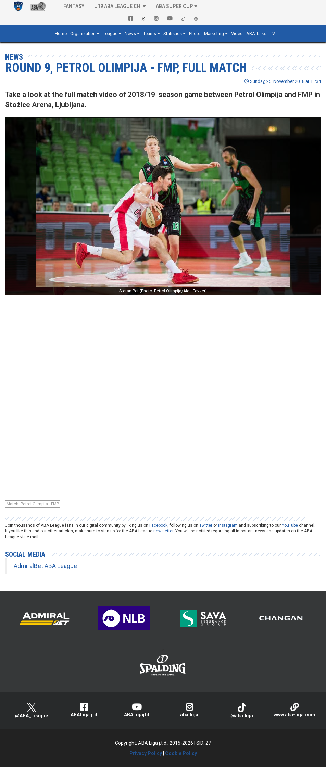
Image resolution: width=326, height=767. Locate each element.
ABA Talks (256, 33)
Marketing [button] (214, 33)
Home (61, 33)
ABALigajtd (136, 710)
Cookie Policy (181, 753)
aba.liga (189, 710)
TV (272, 33)
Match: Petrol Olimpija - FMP (33, 504)
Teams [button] (149, 33)
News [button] (130, 33)
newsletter (163, 531)
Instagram (228, 525)
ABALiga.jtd (84, 710)
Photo (195, 33)
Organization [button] (83, 33)
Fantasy (73, 6)
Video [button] (237, 33)
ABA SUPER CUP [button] (174, 6)
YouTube (290, 525)
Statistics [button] (172, 33)
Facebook (158, 525)
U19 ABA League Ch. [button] (118, 6)
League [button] (110, 33)
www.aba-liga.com (294, 710)
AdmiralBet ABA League (45, 566)
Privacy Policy (145, 753)
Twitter (205, 525)
